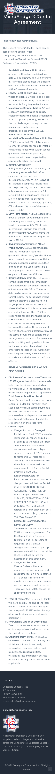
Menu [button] (49, 4)
